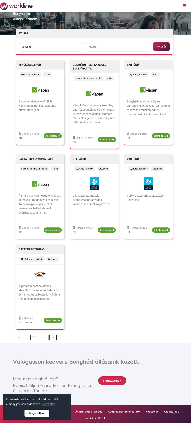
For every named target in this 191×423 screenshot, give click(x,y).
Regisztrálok (112, 380)
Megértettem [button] (37, 413)
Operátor (79, 159)
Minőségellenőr (30, 64)
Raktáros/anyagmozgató (36, 159)
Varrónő (133, 64)
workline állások (95, 418)
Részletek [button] (48, 404)
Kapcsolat (152, 411)
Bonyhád (22, 14)
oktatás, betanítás (32, 249)
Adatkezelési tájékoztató (124, 411)
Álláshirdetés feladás (88, 411)
